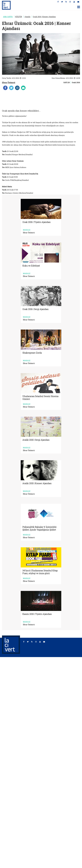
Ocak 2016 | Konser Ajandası (44, 16)
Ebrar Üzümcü (8, 82)
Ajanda (27, 16)
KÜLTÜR (18, 16)
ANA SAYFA (8, 16)
